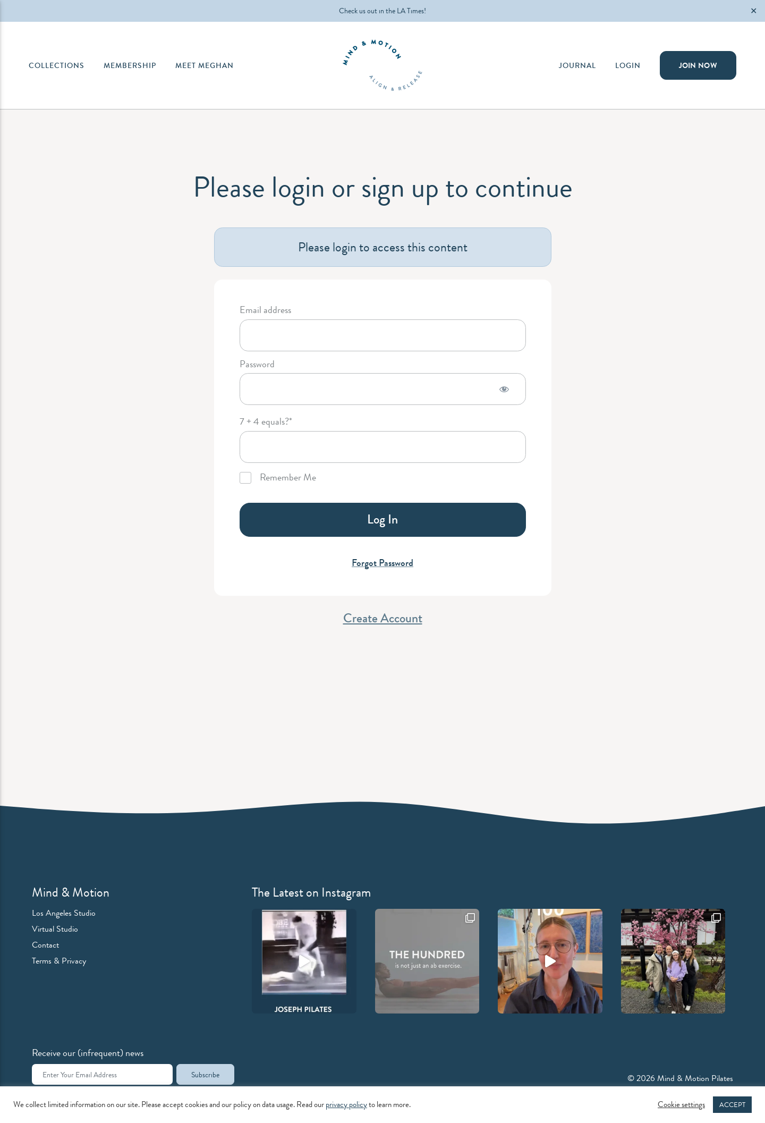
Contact (45, 945)
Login (628, 65)
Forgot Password (382, 563)
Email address (265, 310)
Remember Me (278, 478)
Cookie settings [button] (681, 1105)
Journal (577, 65)
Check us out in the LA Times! (382, 10)
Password (257, 364)
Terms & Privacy (59, 961)
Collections (56, 65)
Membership (130, 65)
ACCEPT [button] (732, 1105)
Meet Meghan (204, 65)
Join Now (698, 65)
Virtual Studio (55, 929)
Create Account (382, 618)
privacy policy (346, 1104)
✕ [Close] (753, 11)
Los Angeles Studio (64, 913)
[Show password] (504, 389)
